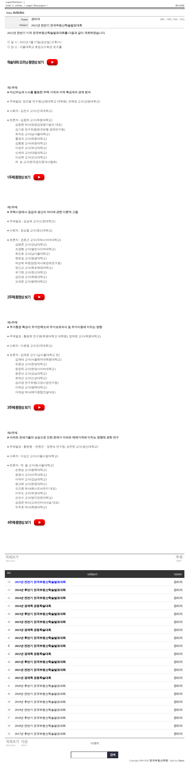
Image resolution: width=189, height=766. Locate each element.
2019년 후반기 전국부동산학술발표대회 (40, 702)
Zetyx (181, 760)
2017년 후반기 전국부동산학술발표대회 (40, 733)
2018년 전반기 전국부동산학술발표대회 (40, 726)
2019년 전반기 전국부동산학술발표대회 (40, 710)
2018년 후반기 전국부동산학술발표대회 (40, 718)
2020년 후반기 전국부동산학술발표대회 (40, 686)
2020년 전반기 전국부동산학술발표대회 (40, 694)
